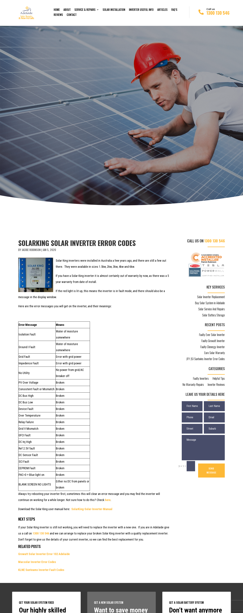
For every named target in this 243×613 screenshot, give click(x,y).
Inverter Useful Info (141, 10)
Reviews (58, 15)
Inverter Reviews (216, 385)
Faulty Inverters (201, 379)
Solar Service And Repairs (211, 309)
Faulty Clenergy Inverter (212, 347)
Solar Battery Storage (213, 315)
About (67, 10)
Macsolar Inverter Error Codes (37, 562)
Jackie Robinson (31, 250)
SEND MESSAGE (211, 470)
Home (57, 10)
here (108, 500)
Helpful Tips (218, 379)
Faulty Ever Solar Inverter (212, 335)
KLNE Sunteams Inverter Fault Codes (41, 570)
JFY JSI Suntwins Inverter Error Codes (205, 359)
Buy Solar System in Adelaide (210, 303)
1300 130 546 (218, 13)
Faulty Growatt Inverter (213, 341)
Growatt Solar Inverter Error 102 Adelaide (44, 554)
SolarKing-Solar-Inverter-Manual (91, 509)
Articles (162, 10)
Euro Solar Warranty (214, 353)
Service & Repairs (85, 10)
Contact (72, 15)
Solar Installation (114, 10)
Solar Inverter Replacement (211, 297)
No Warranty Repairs (193, 385)
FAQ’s (174, 10)
